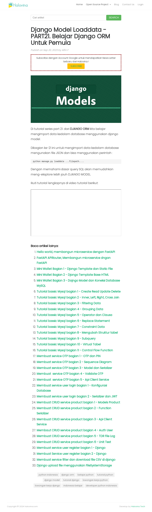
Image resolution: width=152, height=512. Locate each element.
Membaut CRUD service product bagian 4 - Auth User (75, 430)
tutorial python (105, 474)
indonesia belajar (73, 485)
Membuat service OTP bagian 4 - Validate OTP (70, 374)
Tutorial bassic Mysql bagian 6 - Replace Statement (73, 321)
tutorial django (71, 480)
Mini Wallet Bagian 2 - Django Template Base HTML (73, 275)
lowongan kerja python (95, 480)
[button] (98, 4)
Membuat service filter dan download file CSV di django (76, 460)
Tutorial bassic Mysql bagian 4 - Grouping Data (70, 309)
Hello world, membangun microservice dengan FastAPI (76, 252)
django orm (67, 474)
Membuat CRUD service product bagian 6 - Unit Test (74, 442)
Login (140, 4)
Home (79, 4)
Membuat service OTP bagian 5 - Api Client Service (73, 380)
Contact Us (128, 4)
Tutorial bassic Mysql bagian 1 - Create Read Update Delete (79, 292)
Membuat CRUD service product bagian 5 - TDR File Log (76, 436)
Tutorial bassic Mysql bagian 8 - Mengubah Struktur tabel (77, 333)
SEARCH (114, 17)
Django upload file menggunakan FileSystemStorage (74, 465)
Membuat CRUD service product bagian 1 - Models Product (78, 402)
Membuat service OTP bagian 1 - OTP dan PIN (68, 356)
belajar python (86, 474)
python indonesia (48, 474)
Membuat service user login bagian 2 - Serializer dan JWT (77, 396)
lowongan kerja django (47, 485)
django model (52, 480)
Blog (116, 4)
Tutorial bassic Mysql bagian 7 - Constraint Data (71, 327)
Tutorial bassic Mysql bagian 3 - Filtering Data (69, 303)
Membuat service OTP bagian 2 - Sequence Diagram (74, 362)
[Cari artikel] (68, 17)
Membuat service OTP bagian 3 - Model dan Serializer (74, 368)
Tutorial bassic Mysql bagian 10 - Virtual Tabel (69, 344)
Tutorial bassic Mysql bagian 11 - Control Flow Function (75, 350)
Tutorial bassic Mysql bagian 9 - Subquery (66, 339)
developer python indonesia (101, 485)
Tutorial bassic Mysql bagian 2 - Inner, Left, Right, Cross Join (78, 297)
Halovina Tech (138, 506)
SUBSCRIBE (76, 66)
